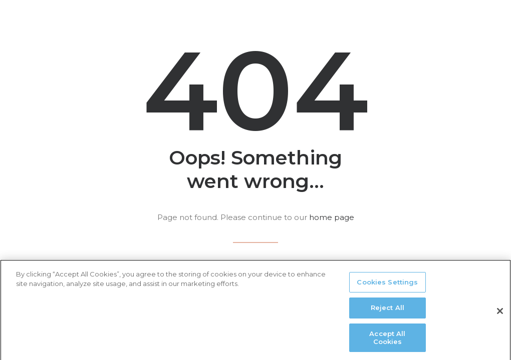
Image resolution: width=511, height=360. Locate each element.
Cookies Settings (387, 286)
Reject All (387, 312)
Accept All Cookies (387, 341)
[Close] (500, 315)
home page (331, 217)
